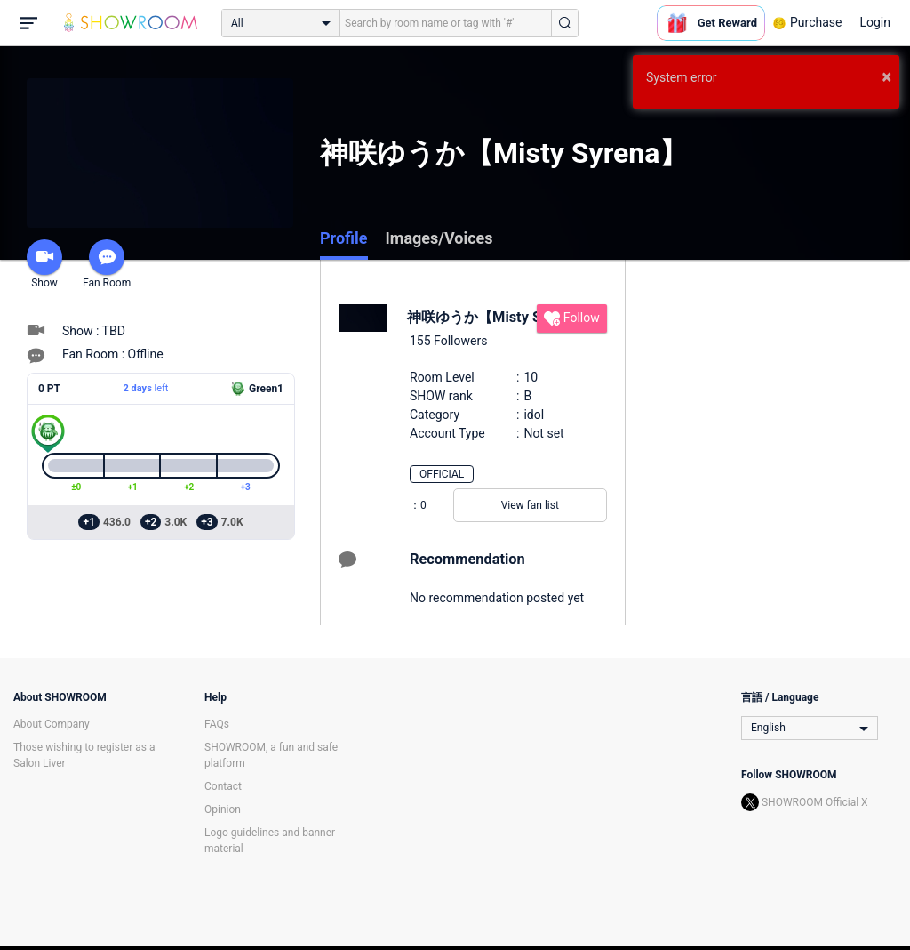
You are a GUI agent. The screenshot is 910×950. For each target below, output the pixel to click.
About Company (51, 724)
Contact (223, 786)
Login (874, 22)
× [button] (886, 76)
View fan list (530, 505)
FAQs (216, 724)
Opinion (222, 809)
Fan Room (107, 264)
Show (44, 264)
